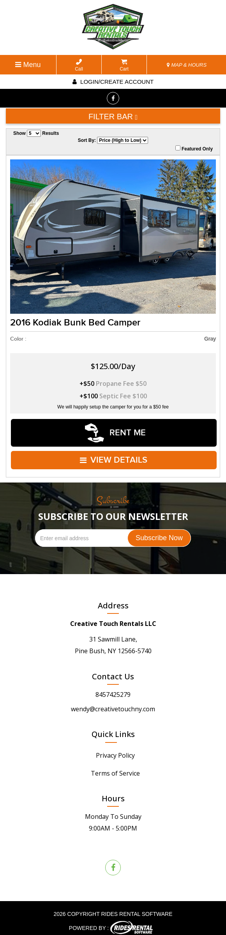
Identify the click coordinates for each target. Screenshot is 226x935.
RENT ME (115, 430)
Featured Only (194, 148)
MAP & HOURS (187, 65)
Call (79, 65)
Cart (124, 65)
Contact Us (113, 670)
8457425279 (113, 688)
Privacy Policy (115, 748)
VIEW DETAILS (114, 455)
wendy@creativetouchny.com (113, 702)
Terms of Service (115, 766)
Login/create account (113, 81)
